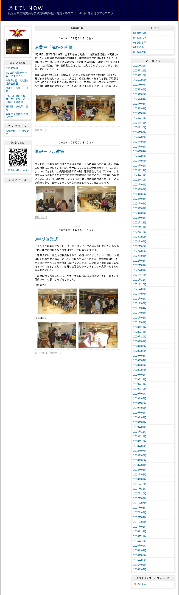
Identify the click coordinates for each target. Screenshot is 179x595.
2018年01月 (140, 479)
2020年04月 (140, 360)
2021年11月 (140, 279)
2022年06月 (140, 246)
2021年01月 (140, 322)
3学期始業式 (46, 239)
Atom (145, 584)
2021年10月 (140, 284)
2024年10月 (140, 127)
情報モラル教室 (49, 151)
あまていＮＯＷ (25, 7)
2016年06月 (140, 560)
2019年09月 (140, 393)
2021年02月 (140, 317)
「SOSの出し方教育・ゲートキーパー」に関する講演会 (17, 99)
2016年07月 (140, 555)
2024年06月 (140, 141)
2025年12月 (140, 65)
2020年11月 (140, 332)
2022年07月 (140, 241)
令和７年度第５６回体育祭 (17, 115)
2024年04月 (140, 151)
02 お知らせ (139, 38)
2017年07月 (140, 503)
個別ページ (41, 130)
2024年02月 (140, 160)
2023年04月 (140, 203)
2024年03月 (140, 156)
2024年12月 (140, 118)
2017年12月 (140, 484)
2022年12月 (140, 222)
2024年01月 (140, 165)
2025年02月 (140, 108)
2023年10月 (140, 179)
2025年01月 (140, 113)
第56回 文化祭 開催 (17, 108)
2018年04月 (140, 465)
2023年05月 (140, 198)
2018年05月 (140, 460)
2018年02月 (140, 474)
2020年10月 (140, 336)
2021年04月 (140, 308)
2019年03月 (140, 417)
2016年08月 (140, 550)
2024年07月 (140, 137)
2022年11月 (140, 227)
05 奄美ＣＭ (140, 52)
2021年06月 (140, 298)
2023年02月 (140, 213)
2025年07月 (140, 84)
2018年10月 (140, 441)
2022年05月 (140, 251)
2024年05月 (140, 146)
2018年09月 (140, 446)
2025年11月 (140, 70)
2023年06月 (140, 194)
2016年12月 (140, 531)
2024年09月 (140, 132)
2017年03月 (140, 522)
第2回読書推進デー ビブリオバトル (17, 74)
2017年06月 (140, 507)
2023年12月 (140, 170)
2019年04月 (140, 412)
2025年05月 (140, 94)
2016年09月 (140, 545)
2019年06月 (140, 403)
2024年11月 (140, 122)
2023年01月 (140, 217)
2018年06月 (140, 455)
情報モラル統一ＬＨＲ (17, 89)
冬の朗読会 (12, 68)
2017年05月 (140, 512)
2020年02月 (140, 370)
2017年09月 (140, 498)
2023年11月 (140, 175)
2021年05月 (140, 303)
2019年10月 (140, 389)
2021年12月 (140, 274)
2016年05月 (140, 564)
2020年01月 (140, 374)
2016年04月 (140, 569)
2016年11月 (140, 536)
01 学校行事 (41, 353)
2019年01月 (140, 427)
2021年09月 (140, 289)
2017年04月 (140, 517)
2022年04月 (140, 256)
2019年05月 (140, 407)
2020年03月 (140, 365)
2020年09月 (140, 341)
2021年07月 (140, 293)
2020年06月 (140, 351)
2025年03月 (140, 103)
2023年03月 (140, 208)
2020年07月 (140, 346)
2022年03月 (140, 260)
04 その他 (138, 47)
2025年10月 (140, 75)
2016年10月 (140, 541)
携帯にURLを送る (18, 169)
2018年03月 (140, 469)
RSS (139, 584)
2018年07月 (140, 450)
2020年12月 (140, 327)
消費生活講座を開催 (54, 47)
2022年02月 (140, 265)
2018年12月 (140, 431)
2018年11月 (140, 436)
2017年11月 (140, 488)
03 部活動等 (140, 42)
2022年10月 (140, 232)
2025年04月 (140, 99)
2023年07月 (140, 189)
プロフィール (17, 180)
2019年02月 (140, 422)
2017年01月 (140, 526)
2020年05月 (140, 355)
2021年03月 (140, 312)
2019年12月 (140, 379)
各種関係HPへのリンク (17, 132)
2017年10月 (140, 493)
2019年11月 (140, 384)
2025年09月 (140, 80)
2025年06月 (140, 89)
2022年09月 (140, 237)
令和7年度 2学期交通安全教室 (17, 82)
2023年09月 (140, 184)
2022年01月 (140, 270)
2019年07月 (140, 398)
